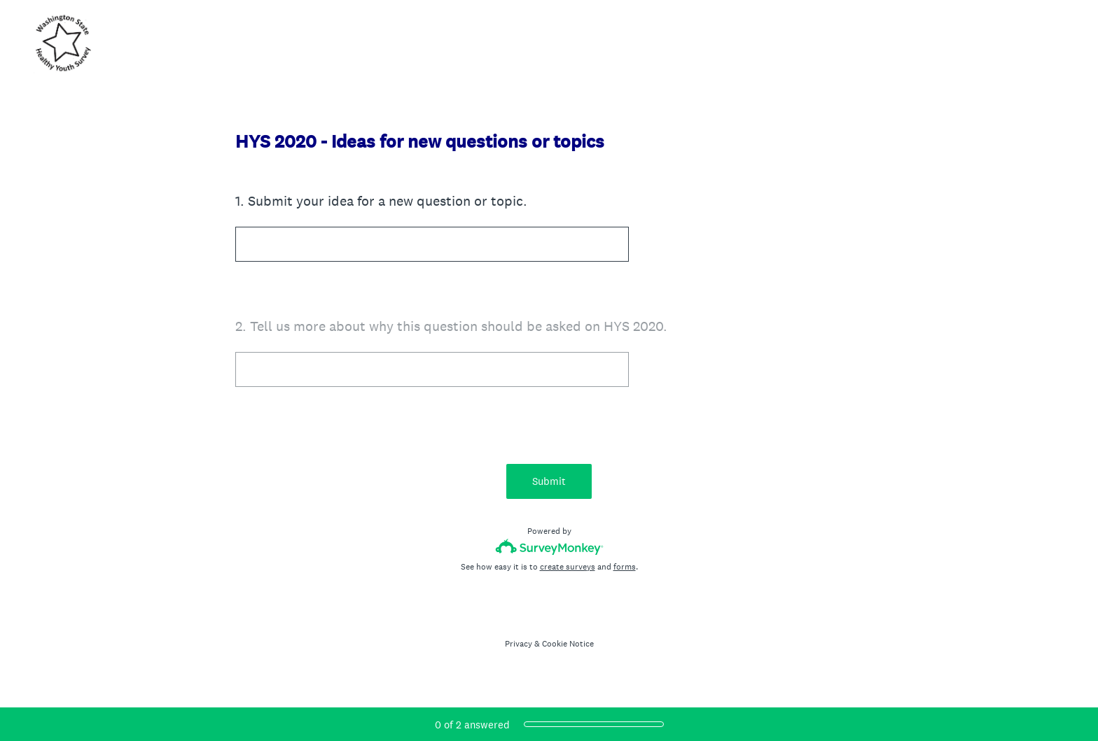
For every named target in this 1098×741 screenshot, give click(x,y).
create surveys (567, 566)
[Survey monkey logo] (549, 546)
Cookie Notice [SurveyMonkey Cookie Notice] (568, 643)
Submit (549, 481)
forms (624, 566)
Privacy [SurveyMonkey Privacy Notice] (518, 643)
